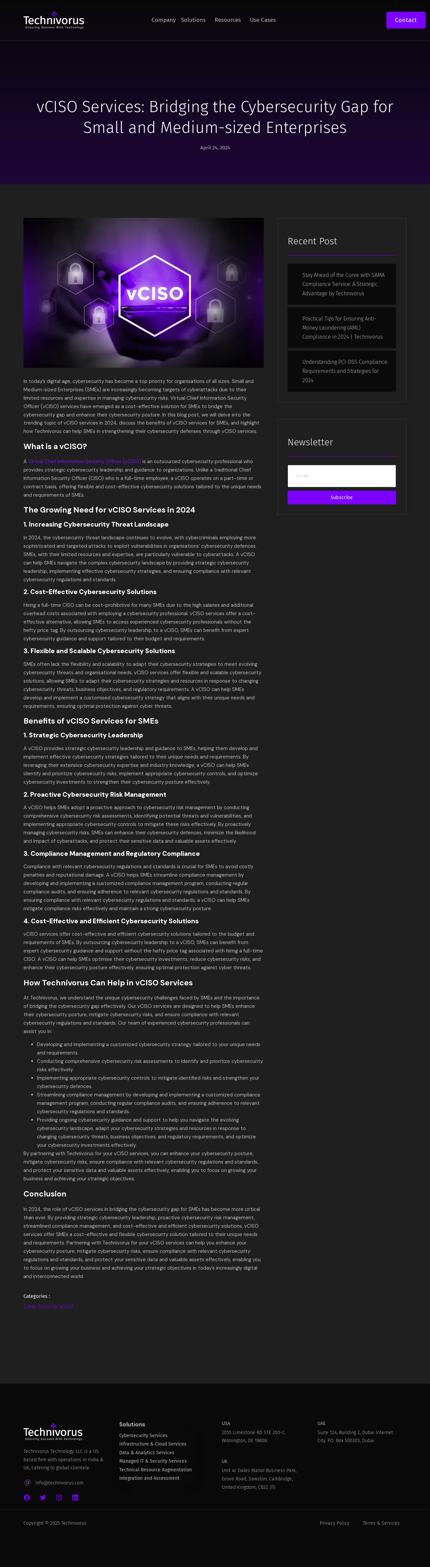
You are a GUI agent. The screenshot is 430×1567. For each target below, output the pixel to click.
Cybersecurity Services (143, 1467)
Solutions (193, 19)
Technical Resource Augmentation (155, 1502)
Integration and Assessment (149, 1510)
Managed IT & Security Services (153, 1493)
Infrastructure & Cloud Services (152, 1476)
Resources (228, 19)
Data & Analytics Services (146, 1484)
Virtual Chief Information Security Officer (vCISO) (85, 471)
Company (164, 19)
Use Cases (263, 19)
